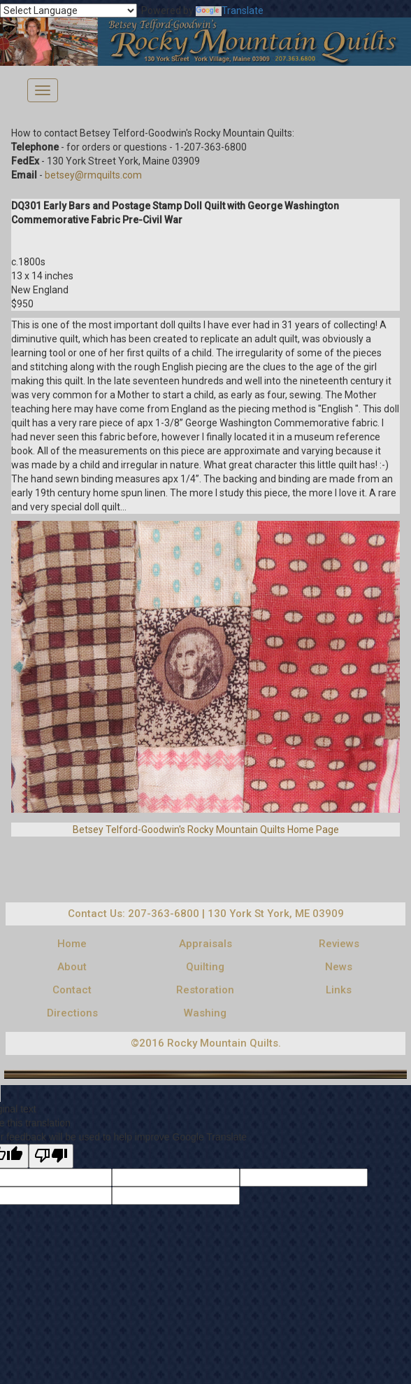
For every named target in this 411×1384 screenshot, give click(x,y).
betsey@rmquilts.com (93, 175)
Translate (230, 10)
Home (72, 943)
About (72, 966)
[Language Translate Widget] (68, 11)
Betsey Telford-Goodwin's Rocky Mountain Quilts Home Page (206, 829)
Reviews (339, 943)
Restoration (205, 990)
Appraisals (205, 943)
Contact (72, 990)
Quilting (205, 966)
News (338, 966)
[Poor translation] (51, 1156)
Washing (205, 1013)
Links (339, 990)
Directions (72, 1013)
